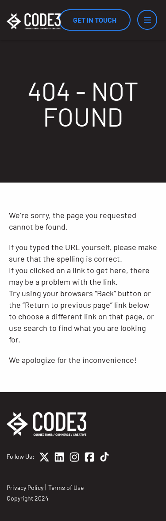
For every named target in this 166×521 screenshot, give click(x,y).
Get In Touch (94, 20)
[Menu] (147, 20)
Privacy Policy (25, 487)
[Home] (34, 21)
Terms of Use (66, 487)
